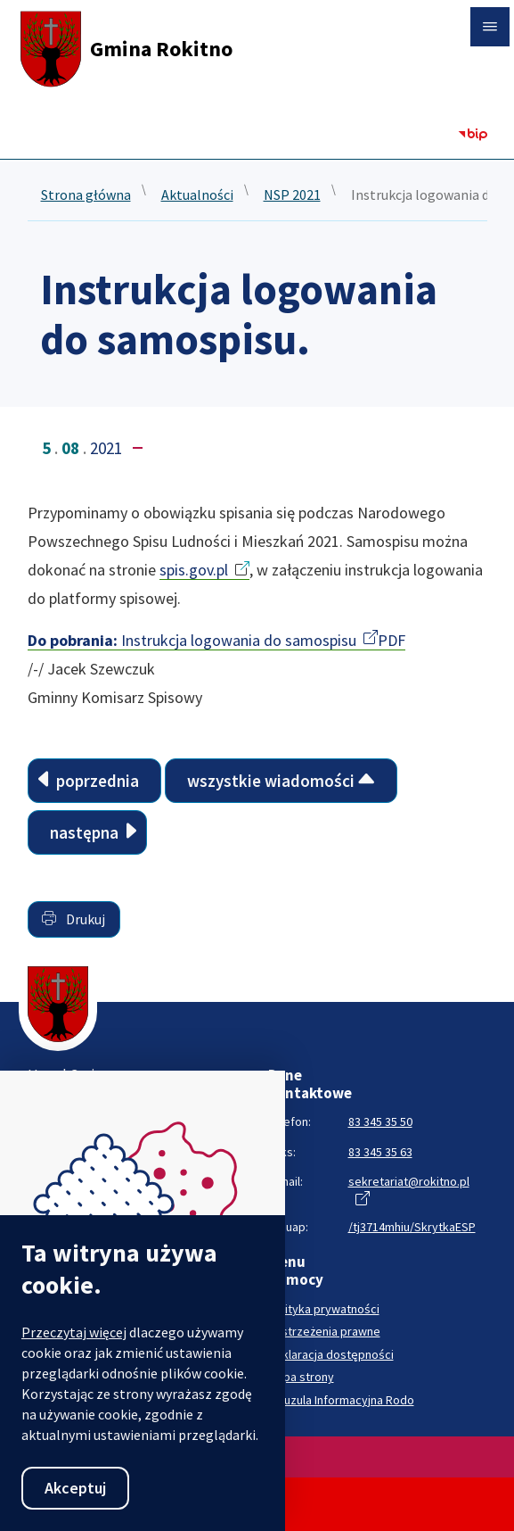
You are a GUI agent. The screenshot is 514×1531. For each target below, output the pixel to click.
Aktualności (197, 195)
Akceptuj (75, 1487)
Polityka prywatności (323, 1309)
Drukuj (73, 919)
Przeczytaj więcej (73, 1332)
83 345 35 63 (380, 1152)
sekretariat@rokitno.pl (408, 1181)
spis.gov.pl (193, 569)
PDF (391, 640)
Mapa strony (301, 1377)
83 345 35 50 (380, 1121)
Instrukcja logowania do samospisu (192, 640)
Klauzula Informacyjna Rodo (341, 1400)
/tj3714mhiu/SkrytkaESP (412, 1227)
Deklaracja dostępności (331, 1354)
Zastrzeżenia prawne (324, 1331)
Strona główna (86, 195)
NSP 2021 (292, 195)
